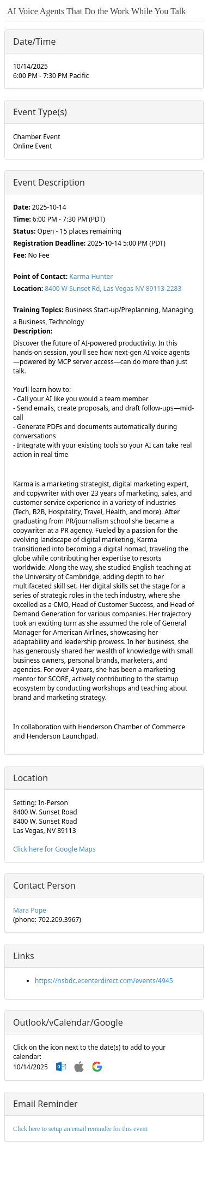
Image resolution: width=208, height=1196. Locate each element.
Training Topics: (38, 309)
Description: (32, 331)
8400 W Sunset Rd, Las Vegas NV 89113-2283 (113, 288)
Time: (22, 219)
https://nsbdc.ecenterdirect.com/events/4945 (104, 980)
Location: (28, 288)
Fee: (19, 255)
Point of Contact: (40, 276)
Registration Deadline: (49, 243)
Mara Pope (29, 910)
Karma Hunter (91, 276)
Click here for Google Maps (54, 849)
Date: (21, 207)
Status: (24, 231)
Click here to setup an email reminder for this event (80, 1129)
